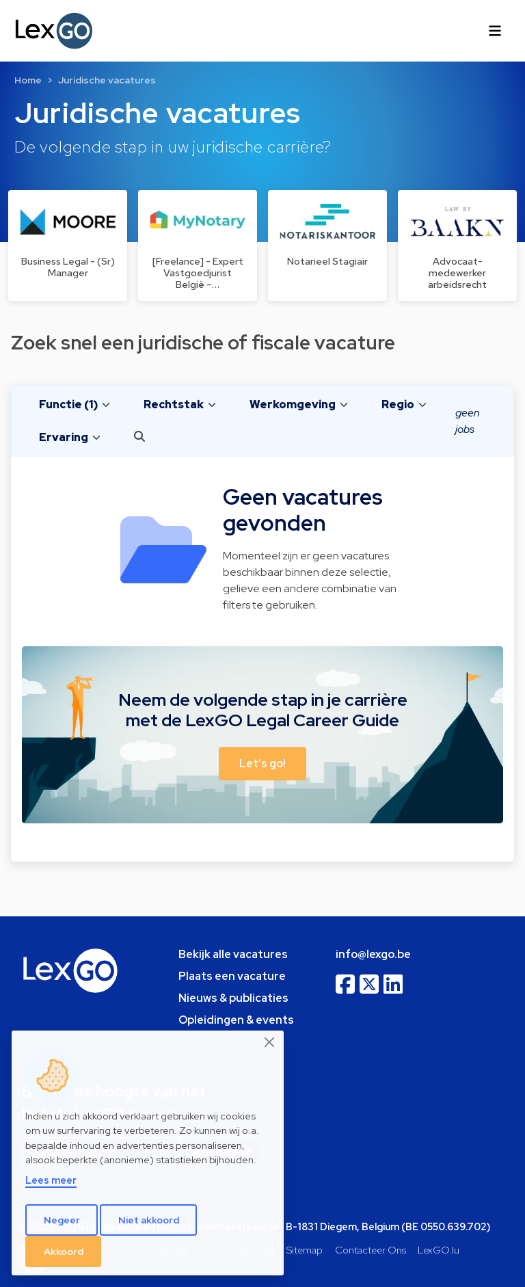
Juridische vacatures (107, 80)
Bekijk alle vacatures (233, 954)
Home (28, 80)
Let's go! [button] (262, 763)
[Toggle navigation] (495, 30)
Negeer (62, 1220)
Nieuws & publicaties (233, 998)
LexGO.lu (438, 1249)
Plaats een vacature (232, 976)
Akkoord (63, 1251)
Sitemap (304, 1249)
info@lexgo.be (373, 954)
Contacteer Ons (370, 1249)
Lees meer (51, 1179)
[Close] (270, 1042)
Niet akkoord (148, 1220)
